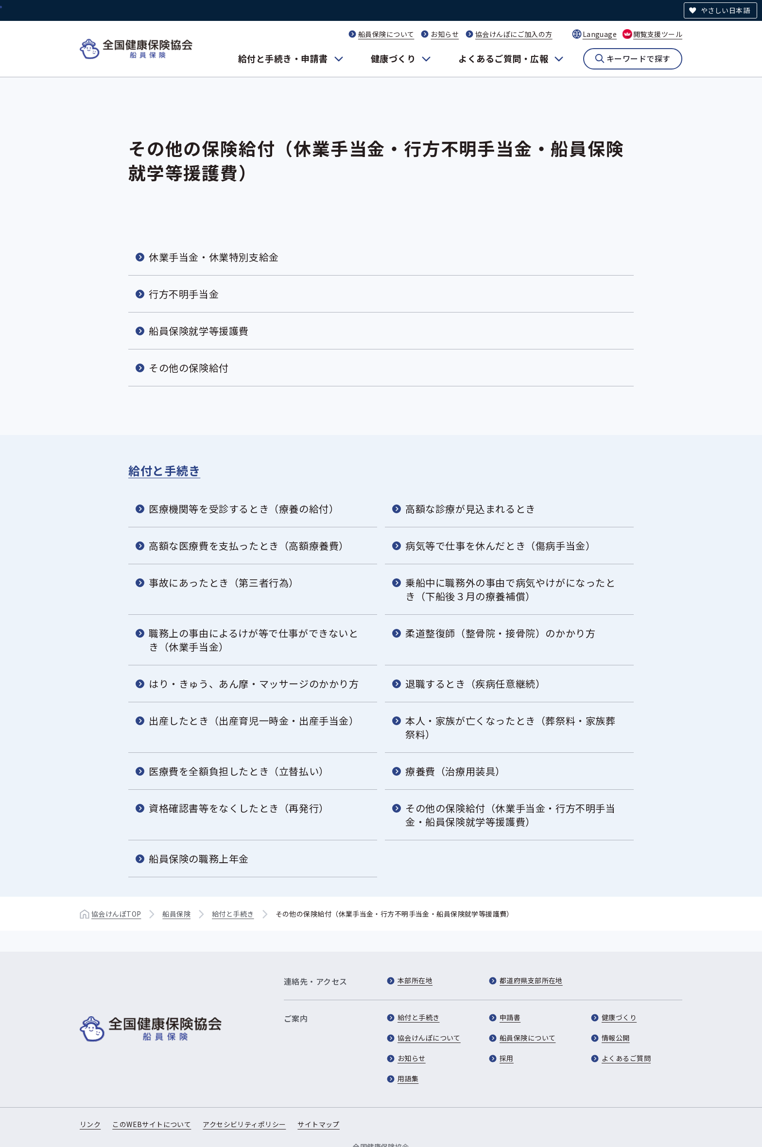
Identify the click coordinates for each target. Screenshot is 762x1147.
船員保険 (176, 914)
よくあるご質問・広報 (503, 58)
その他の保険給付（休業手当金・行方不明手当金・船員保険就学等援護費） (510, 815)
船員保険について (386, 34)
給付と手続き (164, 470)
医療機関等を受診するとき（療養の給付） (244, 509)
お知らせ (445, 34)
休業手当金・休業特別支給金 (214, 257)
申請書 (510, 1017)
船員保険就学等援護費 (199, 331)
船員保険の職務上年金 (199, 859)
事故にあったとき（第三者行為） (224, 582)
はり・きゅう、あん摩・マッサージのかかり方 (254, 684)
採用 (507, 1058)
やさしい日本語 (725, 10)
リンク (90, 1124)
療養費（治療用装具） (455, 771)
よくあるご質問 (626, 1058)
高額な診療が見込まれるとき (470, 509)
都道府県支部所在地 (531, 980)
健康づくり (393, 58)
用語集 (408, 1078)
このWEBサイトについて (151, 1124)
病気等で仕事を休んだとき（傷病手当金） (500, 546)
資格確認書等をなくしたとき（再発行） (239, 808)
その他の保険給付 (189, 368)
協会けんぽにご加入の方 (514, 34)
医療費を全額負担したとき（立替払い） (239, 771)
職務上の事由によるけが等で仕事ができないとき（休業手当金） (254, 640)
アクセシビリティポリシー (244, 1124)
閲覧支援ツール (657, 34)
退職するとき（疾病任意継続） (475, 684)
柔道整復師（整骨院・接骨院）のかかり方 (500, 633)
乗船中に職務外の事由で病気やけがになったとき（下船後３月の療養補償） (510, 589)
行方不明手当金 (184, 294)
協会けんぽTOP (116, 914)
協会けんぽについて (429, 1038)
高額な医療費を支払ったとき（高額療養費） (249, 546)
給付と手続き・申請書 (283, 58)
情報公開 (616, 1038)
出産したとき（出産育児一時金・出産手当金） (254, 720)
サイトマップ (318, 1124)
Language (600, 34)
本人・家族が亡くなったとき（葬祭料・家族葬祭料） (510, 727)
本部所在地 (415, 980)
